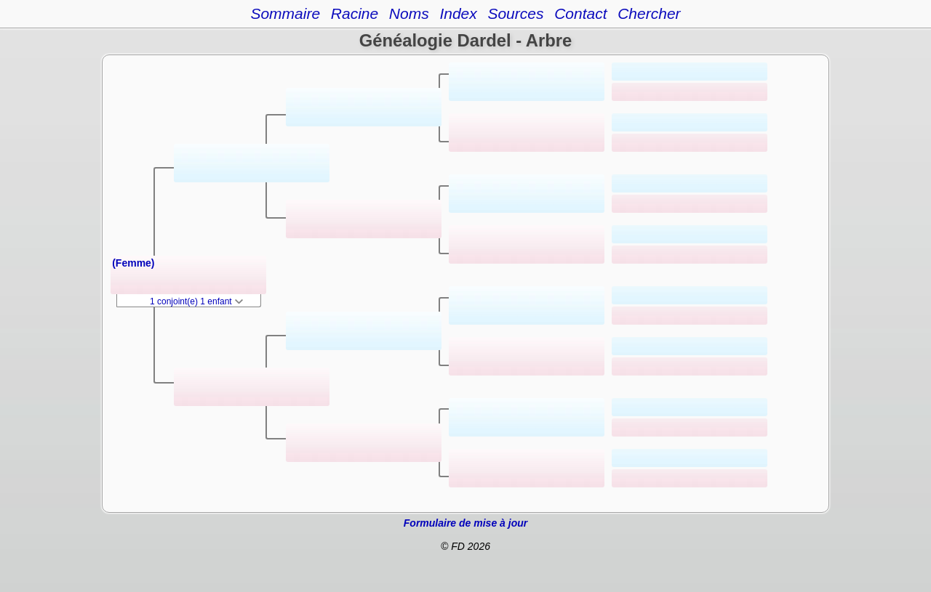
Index (457, 13)
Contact (580, 13)
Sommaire (285, 13)
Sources (515, 13)
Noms (409, 13)
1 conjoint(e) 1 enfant (196, 301)
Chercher (649, 13)
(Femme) (133, 263)
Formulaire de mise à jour (465, 523)
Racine (354, 13)
